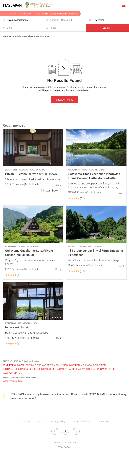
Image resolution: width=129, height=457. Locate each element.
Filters (53, 27)
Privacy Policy (58, 421)
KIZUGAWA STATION (12, 373)
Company (25, 421)
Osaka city (25, 13)
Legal (40, 421)
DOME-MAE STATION (45, 365)
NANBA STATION (108, 369)
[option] (33, 147)
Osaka (13, 13)
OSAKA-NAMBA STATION (63, 369)
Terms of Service (81, 421)
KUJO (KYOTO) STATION (87, 369)
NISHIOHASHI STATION (40, 369)
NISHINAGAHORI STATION (93, 365)
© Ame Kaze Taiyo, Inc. (65, 442)
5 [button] (60, 240)
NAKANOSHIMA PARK (13, 381)
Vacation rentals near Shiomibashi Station (56, 13)
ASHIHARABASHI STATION (15, 369)
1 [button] (50, 164)
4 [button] (57, 240)
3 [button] (55, 240)
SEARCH (107, 27)
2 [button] (52, 240)
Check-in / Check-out (61, 20)
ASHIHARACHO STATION (68, 365)
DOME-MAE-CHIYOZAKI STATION (18, 365)
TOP (4, 13)
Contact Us (103, 421)
